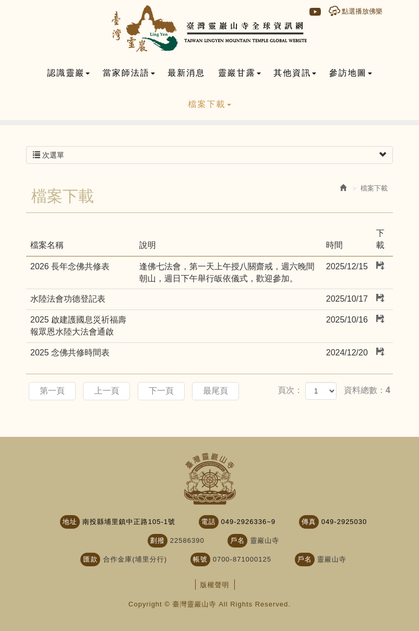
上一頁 (106, 390)
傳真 (309, 522)
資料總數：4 (367, 390)
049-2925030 (344, 522)
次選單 (209, 155)
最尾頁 (215, 390)
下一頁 (161, 390)
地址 (70, 522)
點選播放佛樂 (362, 11)
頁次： (290, 390)
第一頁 (52, 390)
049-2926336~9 (248, 522)
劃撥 (157, 540)
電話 (208, 522)
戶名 (237, 540)
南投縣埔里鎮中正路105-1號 (128, 522)
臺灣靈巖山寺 (209, 28)
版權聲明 (215, 585)
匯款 (90, 559)
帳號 (200, 559)
